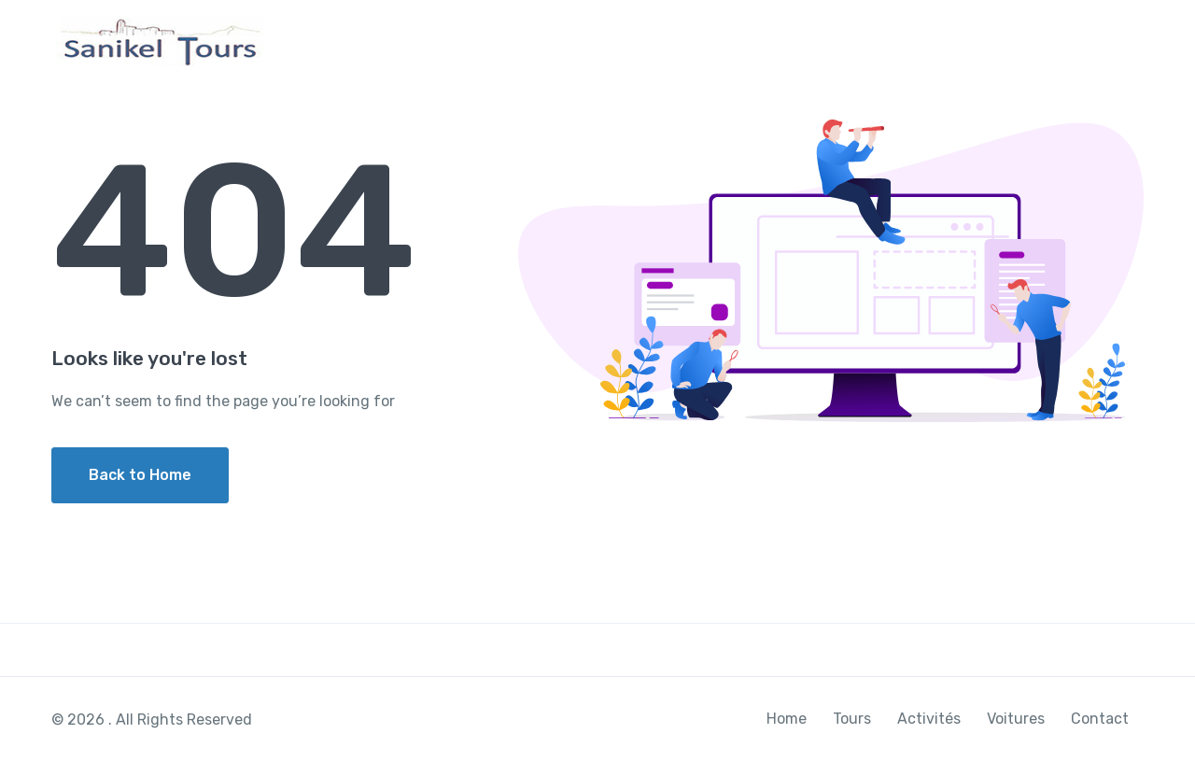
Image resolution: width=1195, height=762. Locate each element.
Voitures (1001, 40)
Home (748, 40)
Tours (820, 40)
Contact (1093, 40)
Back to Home (140, 475)
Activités (905, 40)
